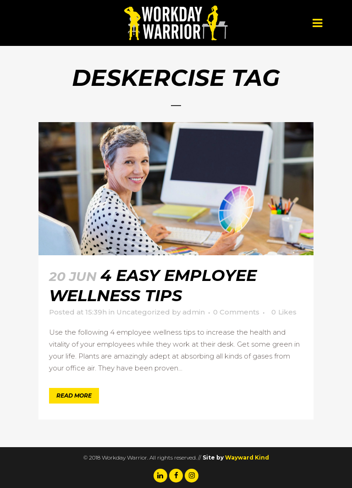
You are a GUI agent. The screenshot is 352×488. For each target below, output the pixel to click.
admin (193, 312)
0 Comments (236, 312)
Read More (74, 395)
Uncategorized (143, 312)
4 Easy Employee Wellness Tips (153, 285)
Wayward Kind (247, 457)
